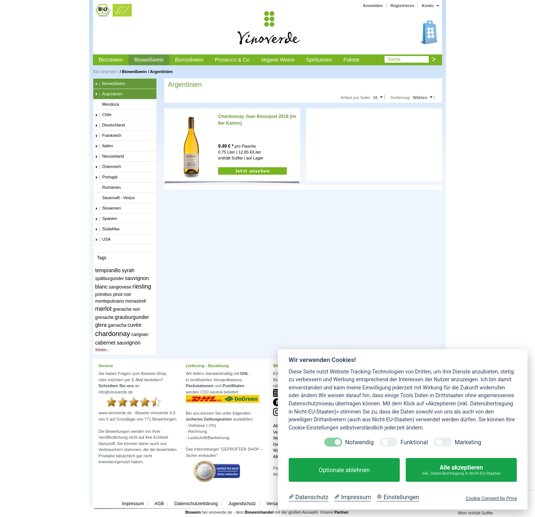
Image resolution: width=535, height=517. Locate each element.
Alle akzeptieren (461, 470)
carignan (139, 334)
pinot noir (122, 294)
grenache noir (126, 309)
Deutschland (110, 125)
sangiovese (120, 287)
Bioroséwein (189, 60)
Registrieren (402, 5)
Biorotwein (110, 60)
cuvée (134, 325)
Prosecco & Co (232, 60)
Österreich (108, 166)
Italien (104, 146)
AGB (159, 503)
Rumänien (108, 187)
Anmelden (373, 5)
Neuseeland (109, 156)
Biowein (193, 512)
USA (103, 239)
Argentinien (161, 71)
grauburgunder (132, 317)
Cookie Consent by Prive (491, 498)
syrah (128, 270)
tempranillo (107, 270)
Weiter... (102, 350)
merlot (103, 309)
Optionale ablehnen (344, 470)
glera (101, 325)
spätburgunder (109, 278)
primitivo (103, 294)
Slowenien (108, 208)
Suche (394, 59)
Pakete (352, 60)
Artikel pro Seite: (356, 97)
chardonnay (112, 333)
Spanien (106, 218)
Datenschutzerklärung (196, 503)
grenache (104, 317)
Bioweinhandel (259, 512)
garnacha (117, 325)
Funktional (414, 442)
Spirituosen (319, 60)
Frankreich (108, 135)
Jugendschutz (242, 503)
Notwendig (359, 442)
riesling (141, 286)
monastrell (135, 301)
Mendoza (107, 104)
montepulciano (109, 301)
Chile (103, 115)
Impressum (133, 503)
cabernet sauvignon (117, 343)
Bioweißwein (149, 60)
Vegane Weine (278, 60)
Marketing (468, 442)
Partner (341, 512)
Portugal (106, 177)
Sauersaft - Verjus (114, 198)
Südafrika (107, 229)
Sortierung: (400, 97)
